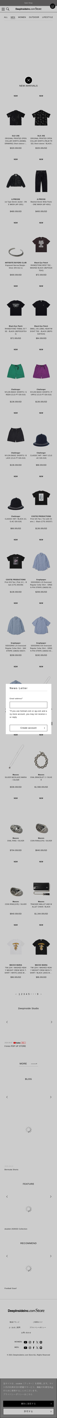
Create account (28, 728)
